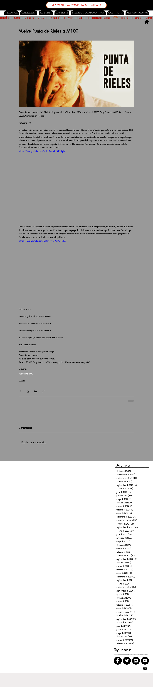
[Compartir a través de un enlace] (43, 391)
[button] (61, 12)
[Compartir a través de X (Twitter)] (27, 391)
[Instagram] (136, 661)
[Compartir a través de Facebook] (20, 391)
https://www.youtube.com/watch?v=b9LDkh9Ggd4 (42, 151)
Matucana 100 (26, 373)
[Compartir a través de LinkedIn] (35, 391)
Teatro (22, 380)
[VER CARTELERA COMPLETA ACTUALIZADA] (76, 5)
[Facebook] (118, 661)
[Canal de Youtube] (145, 661)
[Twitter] (127, 661)
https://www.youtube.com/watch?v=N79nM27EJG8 (42, 241)
